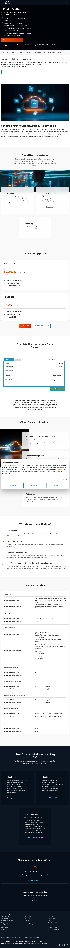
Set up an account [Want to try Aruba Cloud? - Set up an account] (35, 880)
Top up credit (4, 918)
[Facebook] (60, 945)
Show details (61, 480)
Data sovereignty (29, 918)
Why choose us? (40, 52)
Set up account (5, 916)
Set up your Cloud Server (16, 798)
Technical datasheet (54, 52)
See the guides (29, 923)
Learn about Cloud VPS (50, 798)
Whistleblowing (5, 925)
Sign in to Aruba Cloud (7, 920)
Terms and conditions (35, 937)
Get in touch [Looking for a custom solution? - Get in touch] (35, 900)
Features (13, 52)
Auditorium (51, 925)
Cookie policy (13, 937)
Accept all (57, 485)
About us (50, 916)
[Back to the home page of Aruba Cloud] (7, 2)
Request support (5, 923)
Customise (35, 485)
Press (49, 920)
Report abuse (5, 927)
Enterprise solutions (53, 929)
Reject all (13, 485)
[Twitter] (62, 945)
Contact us (4, 929)
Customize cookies (24, 937)
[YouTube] (67, 945)
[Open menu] (2, 2)
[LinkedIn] (65, 945)
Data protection (29, 916)
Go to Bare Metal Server (33, 837)
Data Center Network (53, 923)
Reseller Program (52, 927)
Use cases (29, 52)
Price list (27, 920)
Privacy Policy (5, 937)
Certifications (51, 918)
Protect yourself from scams (32, 925)
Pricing (21, 52)
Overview (4, 52)
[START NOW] (12, 40)
